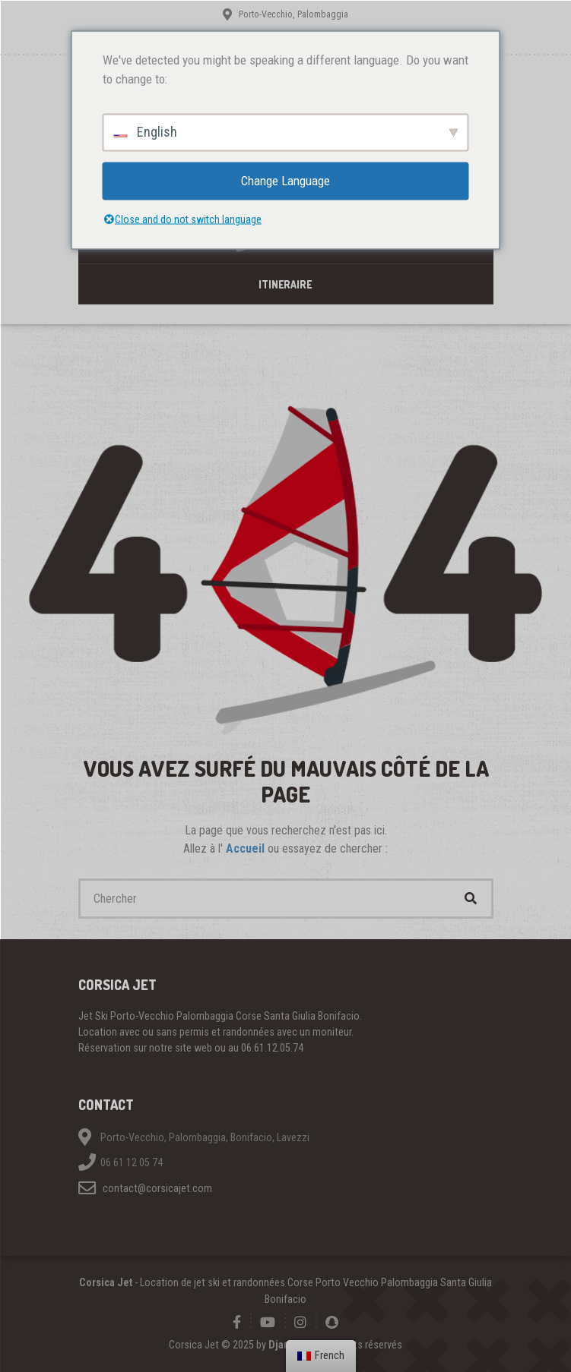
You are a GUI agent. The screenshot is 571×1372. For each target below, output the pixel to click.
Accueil (247, 848)
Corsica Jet (105, 1282)
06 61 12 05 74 (131, 1162)
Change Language (285, 180)
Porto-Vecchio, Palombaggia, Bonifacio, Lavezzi (204, 1137)
